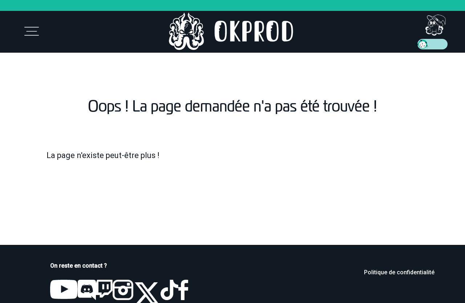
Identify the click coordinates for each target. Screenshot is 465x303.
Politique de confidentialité (399, 272)
